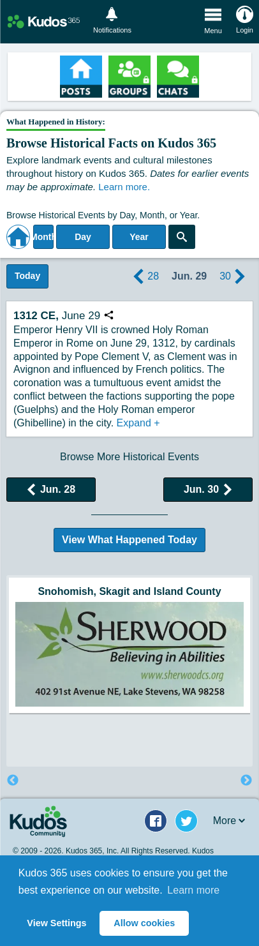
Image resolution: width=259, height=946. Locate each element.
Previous (12, 780)
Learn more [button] (193, 890)
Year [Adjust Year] (139, 237)
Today (27, 276)
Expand (138, 422)
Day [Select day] (83, 237)
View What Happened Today (129, 539)
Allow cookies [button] (144, 923)
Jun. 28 (51, 489)
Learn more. (124, 186)
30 (234, 276)
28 (144, 276)
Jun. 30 (208, 489)
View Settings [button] (56, 923)
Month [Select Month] (43, 237)
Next (246, 780)
